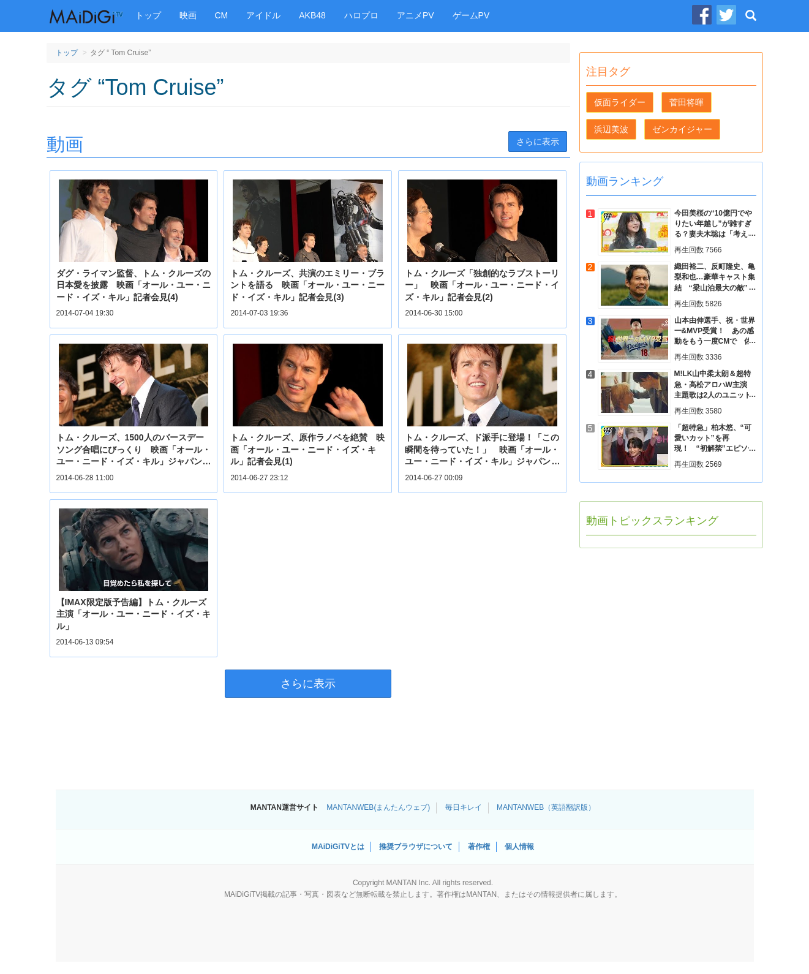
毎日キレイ (463, 807)
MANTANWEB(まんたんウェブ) (378, 807)
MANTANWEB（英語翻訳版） (546, 807)
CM (221, 15)
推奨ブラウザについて (416, 846)
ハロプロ (361, 15)
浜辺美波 (611, 129)
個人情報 (519, 846)
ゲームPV (471, 15)
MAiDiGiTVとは (338, 846)
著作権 (479, 846)
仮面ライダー (619, 102)
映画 (188, 15)
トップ (148, 15)
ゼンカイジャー (682, 129)
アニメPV (415, 15)
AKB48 (312, 15)
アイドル (263, 15)
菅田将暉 (686, 102)
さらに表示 (537, 141)
